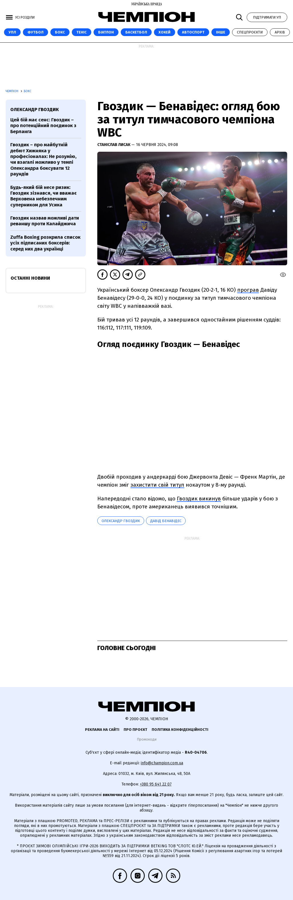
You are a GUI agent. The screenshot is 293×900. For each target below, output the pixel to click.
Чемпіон (12, 91)
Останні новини (30, 278)
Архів (280, 32)
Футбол (35, 32)
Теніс (81, 32)
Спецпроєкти (250, 32)
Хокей (165, 32)
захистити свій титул (157, 484)
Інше (220, 32)
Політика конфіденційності (180, 729)
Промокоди (147, 739)
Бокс (60, 32)
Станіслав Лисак (114, 144)
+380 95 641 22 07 (156, 784)
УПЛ (12, 32)
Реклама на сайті (102, 729)
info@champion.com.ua (162, 763)
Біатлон (106, 32)
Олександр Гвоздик (121, 521)
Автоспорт (193, 32)
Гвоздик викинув (199, 498)
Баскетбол (136, 32)
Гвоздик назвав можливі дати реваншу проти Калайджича (44, 221)
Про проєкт (135, 729)
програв (248, 290)
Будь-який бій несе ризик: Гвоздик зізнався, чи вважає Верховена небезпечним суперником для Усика (43, 196)
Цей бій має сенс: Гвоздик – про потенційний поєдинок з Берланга (43, 126)
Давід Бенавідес (165, 521)
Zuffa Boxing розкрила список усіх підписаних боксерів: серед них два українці (45, 243)
